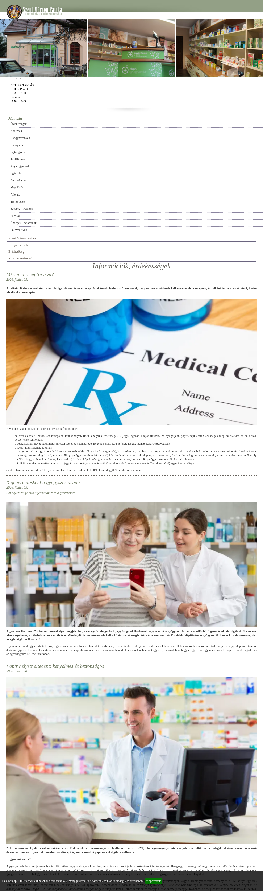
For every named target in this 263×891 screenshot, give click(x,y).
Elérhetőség (16, 251)
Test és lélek (18, 201)
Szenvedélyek (19, 229)
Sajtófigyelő (18, 152)
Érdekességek (19, 124)
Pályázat (15, 215)
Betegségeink (18, 180)
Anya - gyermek (20, 166)
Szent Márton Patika (22, 238)
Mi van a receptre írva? (30, 274)
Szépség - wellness (22, 208)
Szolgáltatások (18, 245)
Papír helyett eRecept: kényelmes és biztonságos (55, 666)
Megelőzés (17, 187)
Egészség (16, 173)
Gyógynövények (20, 138)
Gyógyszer (17, 145)
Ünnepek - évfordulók (24, 223)
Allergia (15, 194)
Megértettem (154, 881)
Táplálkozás (18, 159)
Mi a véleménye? (20, 258)
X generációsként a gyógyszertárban (43, 482)
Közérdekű (17, 130)
